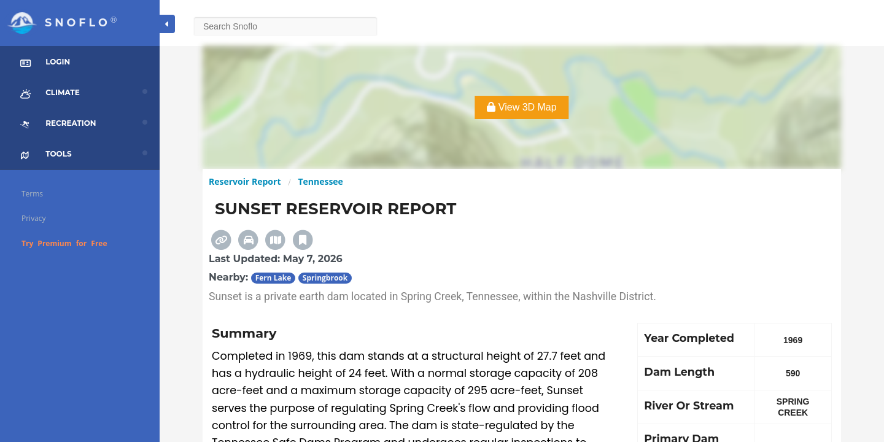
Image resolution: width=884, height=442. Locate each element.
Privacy (33, 218)
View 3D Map (521, 107)
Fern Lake (273, 278)
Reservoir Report (245, 181)
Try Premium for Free (64, 243)
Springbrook (325, 278)
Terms (32, 193)
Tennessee (320, 181)
